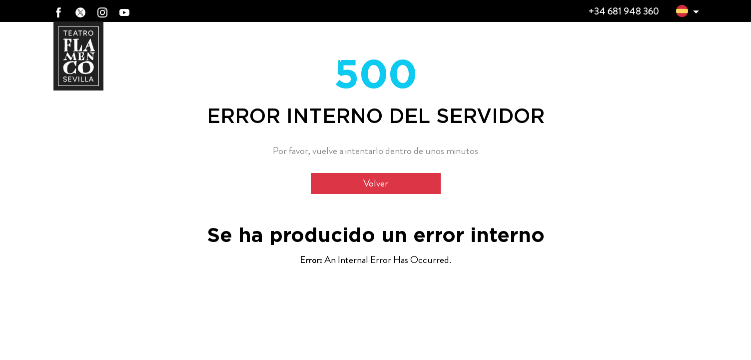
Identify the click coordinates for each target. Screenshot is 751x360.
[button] (682, 12)
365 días (377, 46)
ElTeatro (306, 46)
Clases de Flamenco (546, 46)
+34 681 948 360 (623, 11)
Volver (375, 183)
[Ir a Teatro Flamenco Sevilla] (78, 56)
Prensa (679, 46)
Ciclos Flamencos (458, 46)
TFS (616, 46)
